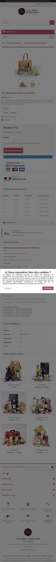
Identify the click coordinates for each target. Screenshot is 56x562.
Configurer (8, 288)
